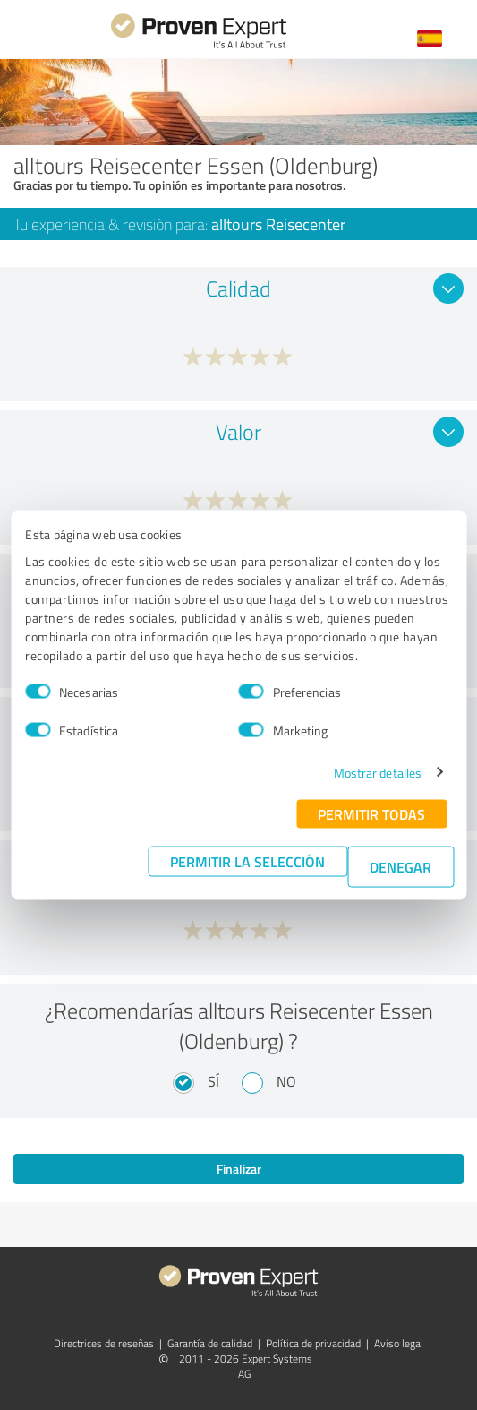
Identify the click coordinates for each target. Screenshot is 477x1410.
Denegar (400, 865)
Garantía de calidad (209, 1343)
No (286, 1081)
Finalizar (239, 1168)
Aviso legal (398, 1343)
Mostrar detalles (378, 771)
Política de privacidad (313, 1343)
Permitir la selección (247, 860)
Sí (213, 1081)
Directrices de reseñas (104, 1343)
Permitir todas (371, 813)
